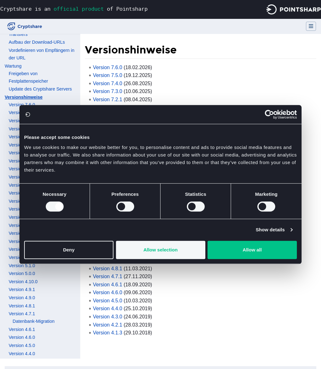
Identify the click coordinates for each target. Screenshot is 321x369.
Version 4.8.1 (22, 305)
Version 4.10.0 (23, 281)
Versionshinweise (24, 97)
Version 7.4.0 (107, 83)
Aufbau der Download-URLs (37, 42)
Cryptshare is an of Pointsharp (74, 8)
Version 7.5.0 (107, 75)
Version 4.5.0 (22, 345)
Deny (69, 249)
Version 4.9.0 (22, 297)
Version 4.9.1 (22, 289)
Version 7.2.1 (107, 99)
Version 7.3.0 (107, 91)
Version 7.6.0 (22, 104)
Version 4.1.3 (107, 332)
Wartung (13, 66)
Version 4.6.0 (22, 337)
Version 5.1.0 (22, 265)
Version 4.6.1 (22, 329)
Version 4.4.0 (22, 353)
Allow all (252, 249)
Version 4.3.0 (107, 316)
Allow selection (160, 249)
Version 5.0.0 (22, 273)
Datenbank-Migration (34, 321)
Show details (270, 229)
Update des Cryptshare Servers (40, 88)
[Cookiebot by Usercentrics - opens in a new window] (269, 114)
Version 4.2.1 (107, 325)
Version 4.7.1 (22, 313)
